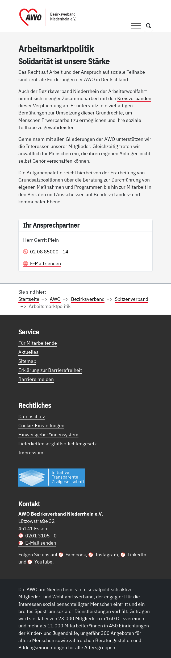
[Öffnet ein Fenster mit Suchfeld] (148, 26)
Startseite (28, 299)
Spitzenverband (131, 299)
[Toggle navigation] (136, 26)
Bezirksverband (88, 299)
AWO (55, 299)
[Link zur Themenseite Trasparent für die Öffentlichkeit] (51, 477)
